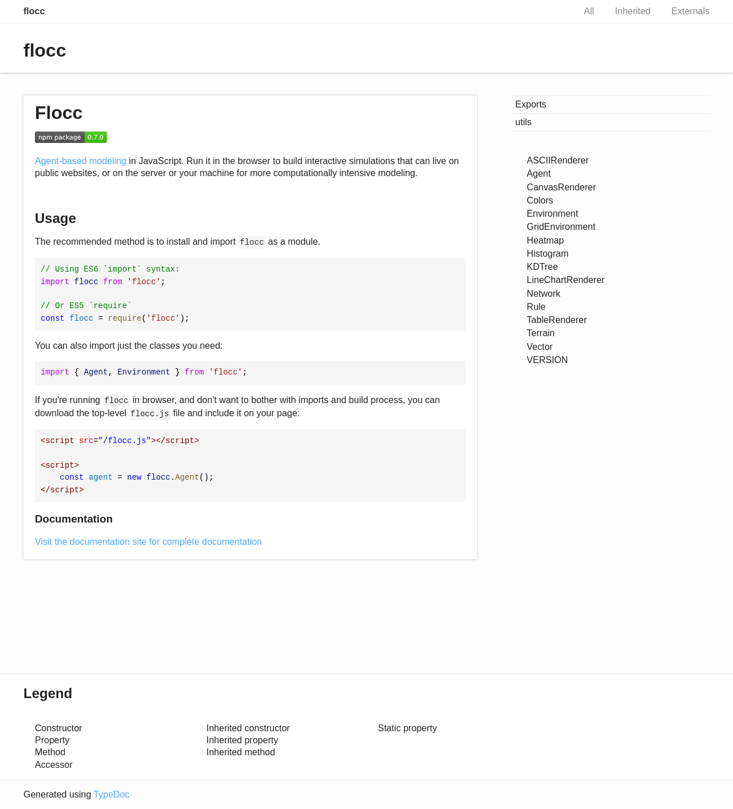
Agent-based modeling (80, 161)
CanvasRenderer (561, 187)
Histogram (547, 253)
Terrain (541, 333)
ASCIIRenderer (558, 160)
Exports (530, 104)
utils (523, 122)
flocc (34, 11)
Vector (539, 347)
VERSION (547, 360)
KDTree (542, 267)
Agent (539, 173)
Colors (540, 200)
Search (554, 11)
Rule (536, 307)
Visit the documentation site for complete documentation (148, 542)
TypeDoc (111, 794)
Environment (552, 213)
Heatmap (545, 240)
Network (543, 293)
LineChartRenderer (565, 280)
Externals (690, 11)
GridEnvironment (561, 227)
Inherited (633, 11)
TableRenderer (557, 320)
